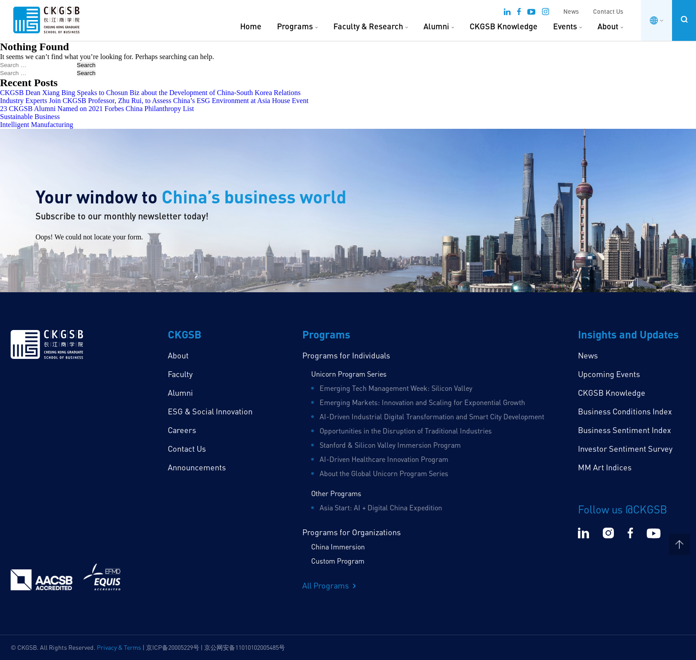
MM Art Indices (605, 467)
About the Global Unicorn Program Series (384, 473)
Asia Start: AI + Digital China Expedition (381, 507)
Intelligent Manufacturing (36, 124)
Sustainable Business (30, 116)
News (571, 11)
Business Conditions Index (625, 411)
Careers (182, 430)
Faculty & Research (368, 26)
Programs (295, 26)
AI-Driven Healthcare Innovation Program (384, 459)
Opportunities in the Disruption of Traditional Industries (406, 430)
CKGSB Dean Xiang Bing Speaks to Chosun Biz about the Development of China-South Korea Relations (150, 92)
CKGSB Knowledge (504, 26)
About (607, 26)
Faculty (180, 374)
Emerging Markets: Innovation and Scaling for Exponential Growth (422, 402)
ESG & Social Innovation (210, 411)
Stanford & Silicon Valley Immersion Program (390, 445)
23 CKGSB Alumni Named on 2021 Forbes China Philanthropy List (97, 108)
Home (250, 26)
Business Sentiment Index (624, 430)
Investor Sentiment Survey (625, 448)
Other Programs (336, 493)
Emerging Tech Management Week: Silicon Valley (396, 388)
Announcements (197, 467)
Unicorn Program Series (349, 374)
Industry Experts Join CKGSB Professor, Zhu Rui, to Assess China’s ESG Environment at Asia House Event (154, 100)
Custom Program (337, 561)
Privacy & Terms (119, 647)
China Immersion (338, 546)
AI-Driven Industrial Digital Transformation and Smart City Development (432, 416)
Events (565, 26)
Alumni (436, 26)
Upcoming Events (609, 374)
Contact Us (608, 11)
